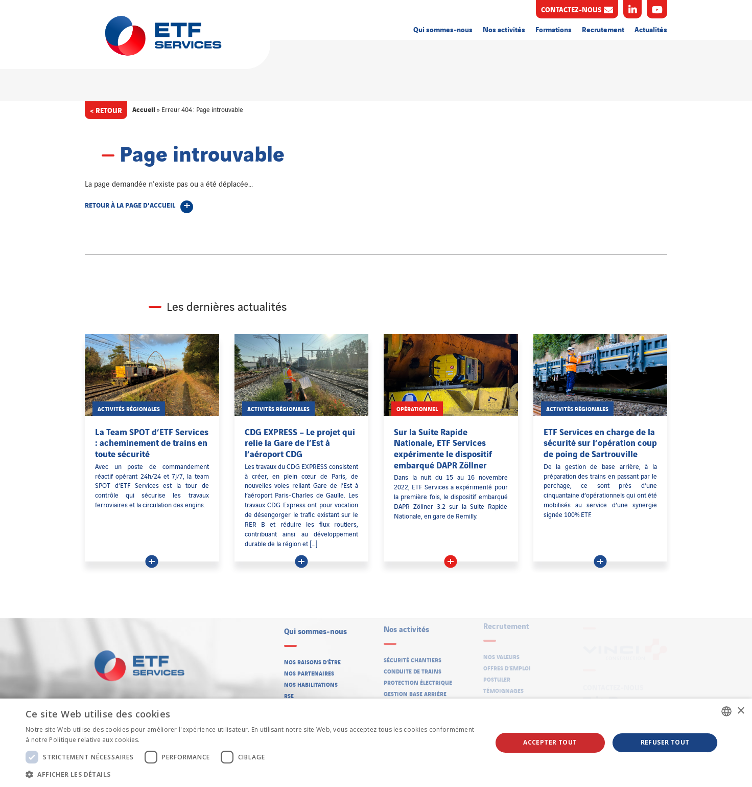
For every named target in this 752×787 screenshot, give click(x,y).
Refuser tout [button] (665, 742)
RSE (289, 692)
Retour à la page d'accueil (130, 204)
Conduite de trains (412, 666)
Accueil (143, 109)
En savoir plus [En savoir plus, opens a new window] (162, 739)
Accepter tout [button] (550, 742)
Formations (553, 29)
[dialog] (376, 743)
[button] (252, 774)
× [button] (740, 711)
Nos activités (504, 29)
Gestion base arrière (415, 688)
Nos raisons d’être (312, 658)
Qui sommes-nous (443, 29)
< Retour (106, 109)
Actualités (651, 29)
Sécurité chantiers (412, 655)
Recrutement (603, 29)
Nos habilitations (311, 681)
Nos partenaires (309, 669)
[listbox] (726, 711)
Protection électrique (418, 677)
